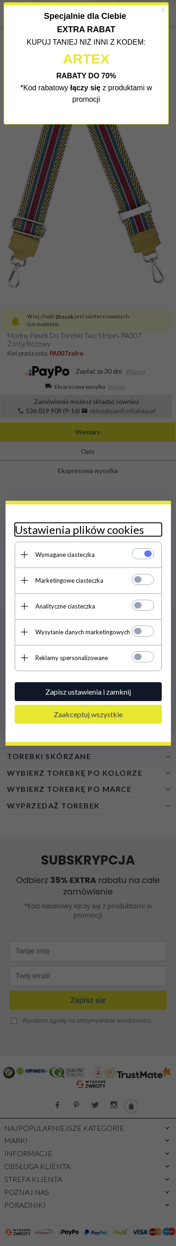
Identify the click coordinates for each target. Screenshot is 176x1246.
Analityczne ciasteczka (65, 606)
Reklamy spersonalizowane (71, 657)
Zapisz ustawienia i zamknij (88, 691)
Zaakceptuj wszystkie (88, 714)
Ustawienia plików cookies (79, 529)
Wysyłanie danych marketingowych (82, 632)
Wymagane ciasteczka (65, 554)
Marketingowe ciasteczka (69, 580)
